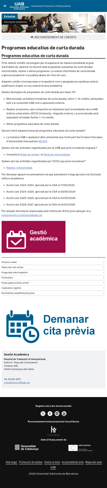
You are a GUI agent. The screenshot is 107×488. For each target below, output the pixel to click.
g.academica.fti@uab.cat (17, 382)
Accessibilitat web (73, 462)
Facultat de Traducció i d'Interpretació (51, 6)
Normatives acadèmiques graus (53, 293)
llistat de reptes (29, 154)
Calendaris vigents (53, 288)
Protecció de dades (31, 462)
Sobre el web (52, 462)
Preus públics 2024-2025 (53, 282)
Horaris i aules (53, 262)
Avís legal (12, 462)
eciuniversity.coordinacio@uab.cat (22, 215)
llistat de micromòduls (57, 154)
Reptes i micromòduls (19, 167)
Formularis (53, 277)
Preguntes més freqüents (53, 272)
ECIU (43, 141)
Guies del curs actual (53, 267)
